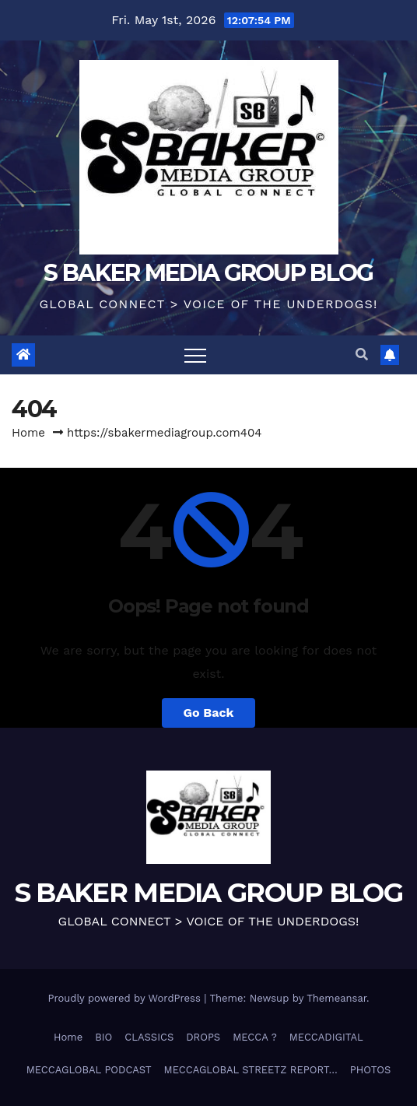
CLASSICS (148, 1037)
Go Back (209, 712)
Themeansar (336, 998)
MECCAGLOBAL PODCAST (89, 1070)
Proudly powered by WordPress (125, 998)
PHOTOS (370, 1070)
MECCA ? (255, 1037)
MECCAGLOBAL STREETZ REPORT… (251, 1070)
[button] (362, 354)
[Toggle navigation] (195, 355)
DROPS (203, 1037)
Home (28, 433)
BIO (103, 1037)
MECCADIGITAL (326, 1037)
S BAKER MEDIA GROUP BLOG (208, 272)
